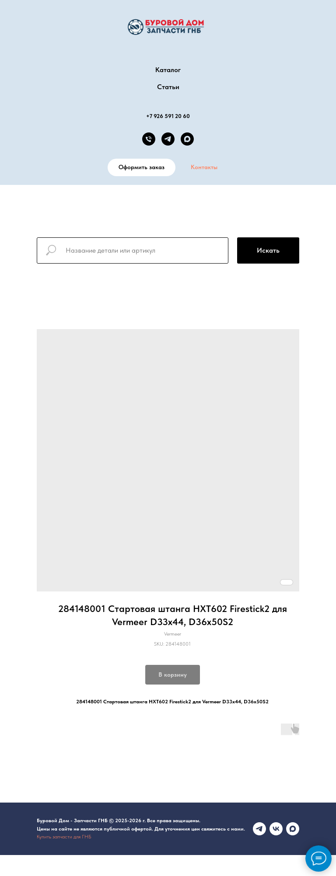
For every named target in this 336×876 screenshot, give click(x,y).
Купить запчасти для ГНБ (64, 837)
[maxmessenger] (292, 828)
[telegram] (168, 139)
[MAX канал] (187, 139)
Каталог (168, 70)
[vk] (276, 828)
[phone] (148, 139)
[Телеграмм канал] (259, 828)
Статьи (168, 87)
